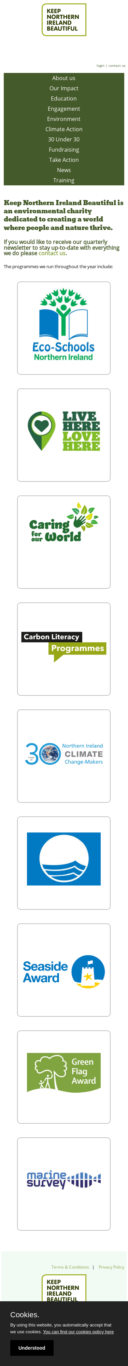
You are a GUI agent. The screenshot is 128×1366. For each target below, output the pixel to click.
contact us (117, 65)
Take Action (64, 160)
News (64, 170)
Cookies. (25, 1314)
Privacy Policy (111, 1267)
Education (64, 98)
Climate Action (64, 129)
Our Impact (64, 88)
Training (63, 180)
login (100, 65)
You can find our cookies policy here (78, 1331)
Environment (64, 119)
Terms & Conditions (70, 1267)
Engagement (64, 108)
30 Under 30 (64, 139)
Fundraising (64, 149)
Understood (31, 1348)
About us (63, 78)
